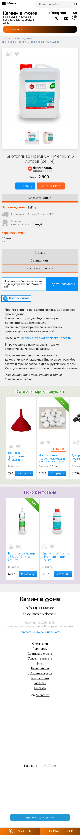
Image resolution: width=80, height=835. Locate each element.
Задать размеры (62, 284)
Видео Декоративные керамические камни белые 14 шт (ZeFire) (58, 448)
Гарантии (40, 683)
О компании (40, 643)
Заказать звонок (60, 831)
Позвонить (20, 831)
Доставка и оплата (40, 653)
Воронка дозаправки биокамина (21, 456)
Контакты (40, 688)
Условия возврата (40, 658)
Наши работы (40, 668)
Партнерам (40, 648)
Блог (40, 663)
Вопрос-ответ (40, 678)
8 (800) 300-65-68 (62, 13)
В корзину (25, 186)
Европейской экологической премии (45, 338)
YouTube (50, 766)
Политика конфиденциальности (40, 632)
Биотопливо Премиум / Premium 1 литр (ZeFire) (57, 557)
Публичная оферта (40, 673)
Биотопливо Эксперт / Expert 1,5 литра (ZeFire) (22, 557)
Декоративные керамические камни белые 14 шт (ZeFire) (53, 458)
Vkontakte (43, 695)
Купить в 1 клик (51, 186)
